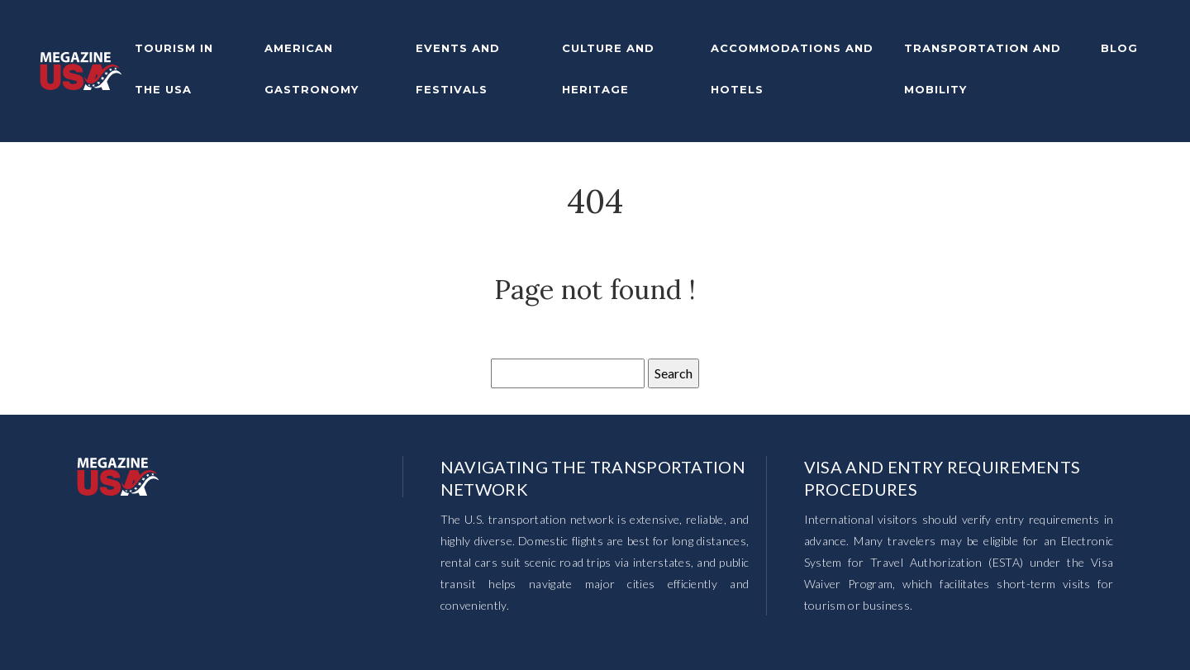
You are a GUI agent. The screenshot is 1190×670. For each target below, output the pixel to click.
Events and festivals (458, 68)
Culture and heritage (608, 68)
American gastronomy (311, 68)
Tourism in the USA (174, 68)
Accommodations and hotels (792, 68)
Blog (1119, 48)
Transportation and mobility (982, 68)
